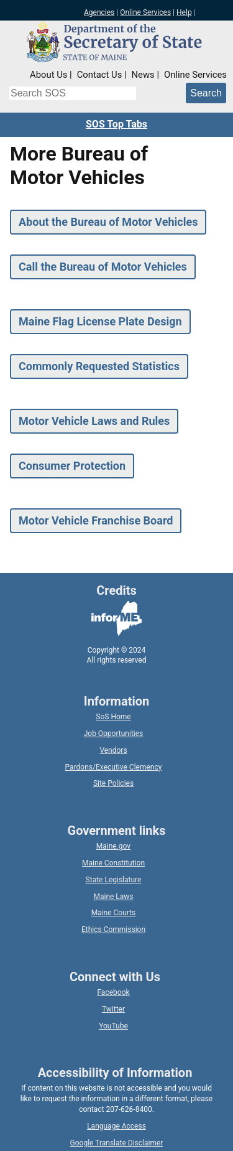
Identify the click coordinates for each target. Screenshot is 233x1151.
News (143, 74)
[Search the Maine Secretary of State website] (72, 93)
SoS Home (113, 716)
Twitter (113, 1009)
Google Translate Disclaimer (116, 1143)
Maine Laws (113, 896)
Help (184, 12)
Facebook (113, 992)
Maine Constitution (113, 863)
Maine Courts (113, 912)
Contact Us (99, 74)
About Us (48, 74)
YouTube (113, 1026)
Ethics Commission (113, 929)
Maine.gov (113, 846)
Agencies (99, 12)
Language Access (116, 1126)
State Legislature (114, 879)
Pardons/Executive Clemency (113, 767)
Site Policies (113, 783)
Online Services (145, 12)
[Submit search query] (206, 93)
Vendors (113, 750)
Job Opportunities (114, 733)
